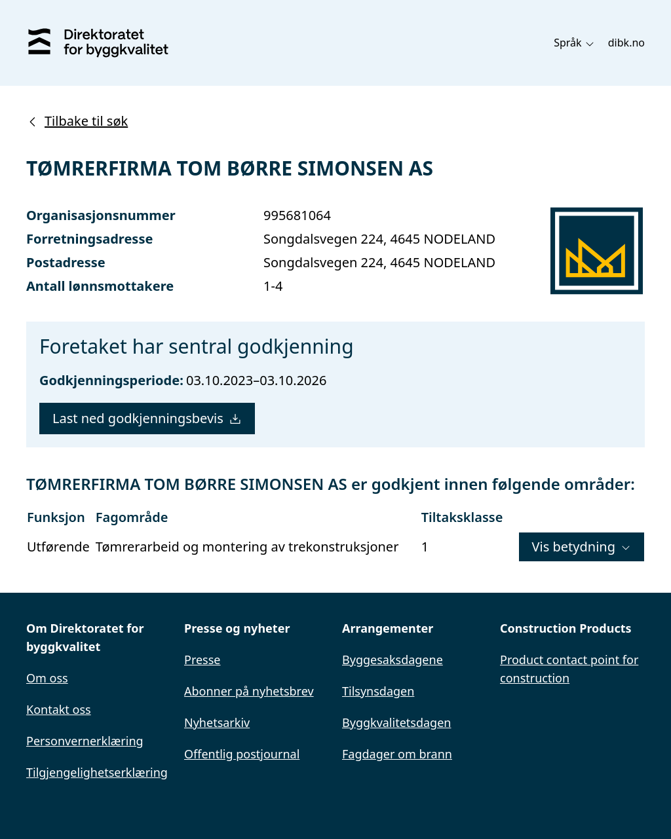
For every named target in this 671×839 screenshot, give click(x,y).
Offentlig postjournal (241, 754)
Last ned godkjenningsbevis (147, 418)
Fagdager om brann (397, 754)
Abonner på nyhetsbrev (249, 691)
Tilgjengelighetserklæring (97, 772)
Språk (574, 42)
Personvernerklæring (85, 741)
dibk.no (626, 42)
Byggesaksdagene (392, 659)
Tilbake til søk (77, 121)
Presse (202, 659)
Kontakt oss (58, 709)
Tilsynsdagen (378, 691)
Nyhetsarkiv (217, 722)
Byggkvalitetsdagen (396, 722)
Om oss (47, 678)
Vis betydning (581, 546)
